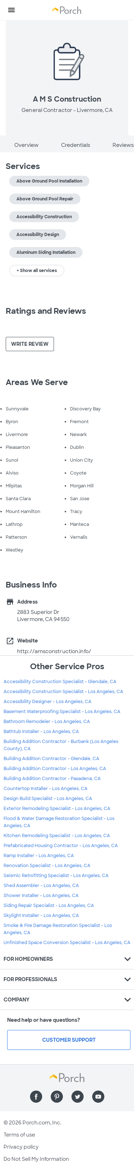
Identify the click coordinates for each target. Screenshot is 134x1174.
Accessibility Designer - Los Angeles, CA (47, 701)
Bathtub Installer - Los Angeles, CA (41, 731)
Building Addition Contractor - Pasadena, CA (52, 778)
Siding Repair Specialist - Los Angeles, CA (49, 905)
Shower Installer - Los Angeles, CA (41, 895)
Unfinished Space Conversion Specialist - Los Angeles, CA (67, 942)
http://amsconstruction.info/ (54, 651)
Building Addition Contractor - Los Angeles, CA (55, 768)
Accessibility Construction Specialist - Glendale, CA (60, 682)
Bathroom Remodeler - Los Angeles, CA (47, 721)
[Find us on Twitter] (77, 1097)
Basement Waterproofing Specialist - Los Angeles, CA (62, 711)
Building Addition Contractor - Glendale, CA (51, 759)
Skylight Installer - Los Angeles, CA (41, 915)
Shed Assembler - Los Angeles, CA (41, 885)
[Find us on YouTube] (98, 1097)
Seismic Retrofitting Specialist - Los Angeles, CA (56, 875)
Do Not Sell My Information (36, 1159)
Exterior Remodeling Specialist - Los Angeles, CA (57, 808)
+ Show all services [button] (37, 270)
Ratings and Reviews (46, 311)
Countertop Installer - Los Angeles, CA (46, 788)
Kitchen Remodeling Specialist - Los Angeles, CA (57, 836)
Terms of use (19, 1135)
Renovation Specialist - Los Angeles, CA (47, 865)
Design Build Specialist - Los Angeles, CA (48, 798)
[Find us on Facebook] (36, 1097)
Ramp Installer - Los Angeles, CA (39, 855)
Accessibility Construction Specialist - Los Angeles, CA (63, 691)
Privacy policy (21, 1147)
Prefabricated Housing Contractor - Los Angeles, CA (61, 846)
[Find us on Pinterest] (57, 1097)
